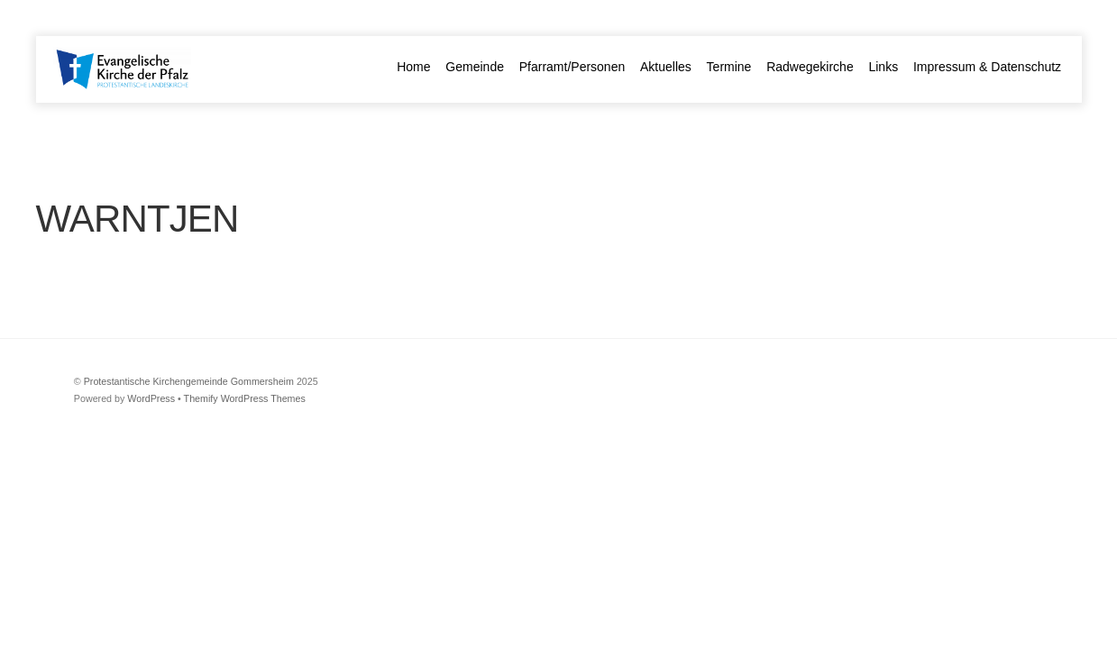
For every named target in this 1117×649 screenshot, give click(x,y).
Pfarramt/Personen (572, 66)
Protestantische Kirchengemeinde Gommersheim (189, 381)
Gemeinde (474, 66)
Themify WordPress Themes (245, 398)
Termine (729, 66)
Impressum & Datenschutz (987, 66)
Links (883, 66)
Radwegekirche (810, 66)
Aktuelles (665, 66)
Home (413, 66)
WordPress (151, 398)
